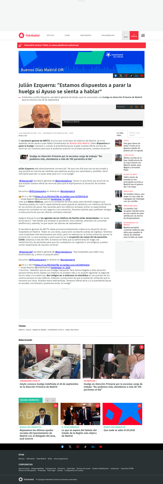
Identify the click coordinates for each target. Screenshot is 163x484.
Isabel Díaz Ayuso (72, 330)
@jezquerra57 (26, 181)
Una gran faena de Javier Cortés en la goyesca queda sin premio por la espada (118, 143)
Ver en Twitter (70, 447)
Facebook (115, 75)
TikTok (131, 75)
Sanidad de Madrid (39, 330)
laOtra (50, 459)
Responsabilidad (37, 468)
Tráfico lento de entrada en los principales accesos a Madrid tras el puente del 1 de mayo (118, 177)
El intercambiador (70, 427)
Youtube (141, 75)
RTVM (21, 455)
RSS (136, 107)
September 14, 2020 (60, 199)
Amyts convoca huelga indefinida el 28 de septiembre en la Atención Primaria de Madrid (49, 361)
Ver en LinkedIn (93, 447)
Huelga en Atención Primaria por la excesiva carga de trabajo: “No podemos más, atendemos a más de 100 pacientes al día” (24, 158)
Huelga (28, 330)
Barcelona (128, 191)
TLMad (67, 35)
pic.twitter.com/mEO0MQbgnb (75, 265)
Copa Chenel (129, 155)
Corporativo (26, 465)
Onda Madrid (85, 35)
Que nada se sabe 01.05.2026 (122, 414)
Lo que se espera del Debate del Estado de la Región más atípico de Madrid (80, 414)
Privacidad (42, 470)
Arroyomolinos (130, 206)
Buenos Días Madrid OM (30, 427)
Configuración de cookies (74, 470)
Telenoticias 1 (90, 381)
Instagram (126, 75)
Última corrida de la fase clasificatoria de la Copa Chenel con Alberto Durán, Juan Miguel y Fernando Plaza (118, 157)
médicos (22, 330)
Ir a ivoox (141, 107)
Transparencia (50, 468)
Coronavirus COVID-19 (56, 330)
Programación (108, 35)
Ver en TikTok (85, 447)
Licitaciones (114, 468)
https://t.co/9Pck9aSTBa (47, 197)
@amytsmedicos (63, 181)
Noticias (50, 35)
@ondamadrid (67, 191)
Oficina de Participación (27, 470)
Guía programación (61, 459)
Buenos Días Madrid (79, 143)
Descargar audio (131, 107)
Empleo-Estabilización (100, 468)
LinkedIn (136, 75)
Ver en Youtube (101, 447)
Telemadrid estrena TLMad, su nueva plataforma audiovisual (51, 45)
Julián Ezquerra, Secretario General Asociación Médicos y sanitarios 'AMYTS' (40, 116)
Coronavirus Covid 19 (30, 381)
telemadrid (26, 479)
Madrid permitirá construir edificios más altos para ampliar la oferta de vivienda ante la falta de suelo (118, 225)
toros (126, 141)
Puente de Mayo (130, 174)
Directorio (61, 468)
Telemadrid (30, 459)
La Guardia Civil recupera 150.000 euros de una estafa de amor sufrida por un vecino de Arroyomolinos (118, 208)
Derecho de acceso (84, 468)
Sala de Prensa (24, 468)
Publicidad (71, 468)
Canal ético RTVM (127, 468)
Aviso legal (51, 470)
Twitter (120, 75)
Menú (142, 35)
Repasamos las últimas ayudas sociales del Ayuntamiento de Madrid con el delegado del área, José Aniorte (38, 414)
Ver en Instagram (78, 447)
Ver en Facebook (62, 447)
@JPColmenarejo (37, 191)
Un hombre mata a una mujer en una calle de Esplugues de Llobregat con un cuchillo (118, 193)
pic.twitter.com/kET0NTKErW (74, 197)
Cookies (60, 470)
